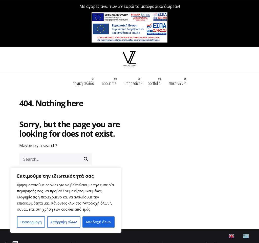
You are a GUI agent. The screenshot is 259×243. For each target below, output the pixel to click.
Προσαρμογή (31, 221)
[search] (86, 146)
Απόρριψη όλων (63, 221)
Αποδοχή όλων (98, 221)
